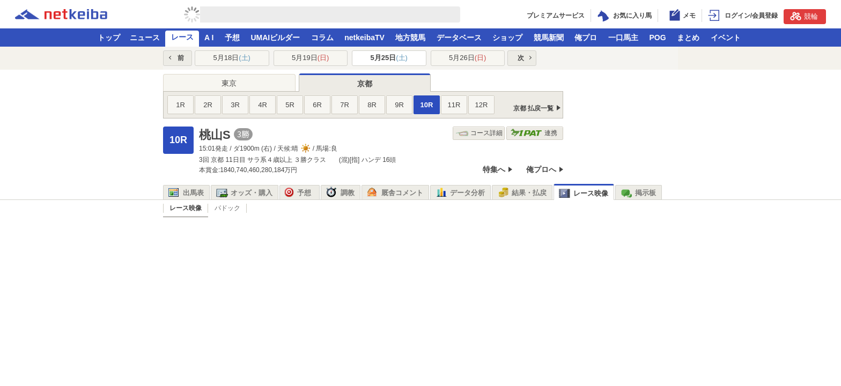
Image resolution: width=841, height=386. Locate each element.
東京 (229, 83)
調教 (340, 193)
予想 (232, 37)
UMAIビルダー (275, 37)
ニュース (145, 37)
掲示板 (638, 193)
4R (262, 105)
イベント (726, 37)
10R (426, 105)
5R (289, 105)
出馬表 (186, 193)
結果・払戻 (522, 193)
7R (344, 105)
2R (207, 105)
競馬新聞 (549, 37)
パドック (227, 208)
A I (208, 37)
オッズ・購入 (244, 193)
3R (235, 105)
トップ (109, 37)
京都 (364, 83)
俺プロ (585, 37)
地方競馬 (410, 37)
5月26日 (467, 58)
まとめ (688, 37)
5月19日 (310, 58)
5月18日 (231, 58)
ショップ (507, 37)
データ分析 (460, 193)
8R (372, 105)
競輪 (804, 16)
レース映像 (583, 193)
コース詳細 (479, 133)
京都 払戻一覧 (533, 108)
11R (454, 105)
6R (317, 105)
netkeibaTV (364, 37)
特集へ (494, 169)
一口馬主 (623, 37)
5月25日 (389, 58)
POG (657, 37)
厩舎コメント (395, 193)
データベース (459, 37)
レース (182, 37)
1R (180, 105)
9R (399, 105)
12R (481, 105)
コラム (322, 37)
